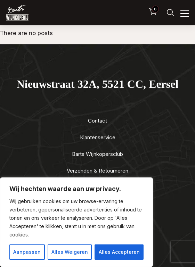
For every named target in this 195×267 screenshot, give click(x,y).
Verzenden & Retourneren (97, 170)
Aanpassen (27, 252)
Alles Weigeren (69, 252)
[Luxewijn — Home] (17, 13)
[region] (76, 222)
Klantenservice (97, 137)
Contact (97, 120)
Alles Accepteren (119, 252)
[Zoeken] (170, 12)
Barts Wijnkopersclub (97, 154)
